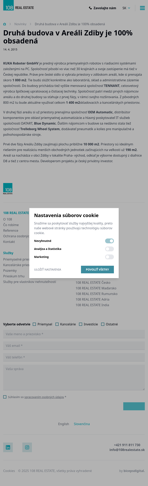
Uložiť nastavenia (47, 269)
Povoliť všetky (97, 269)
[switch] (109, 240)
